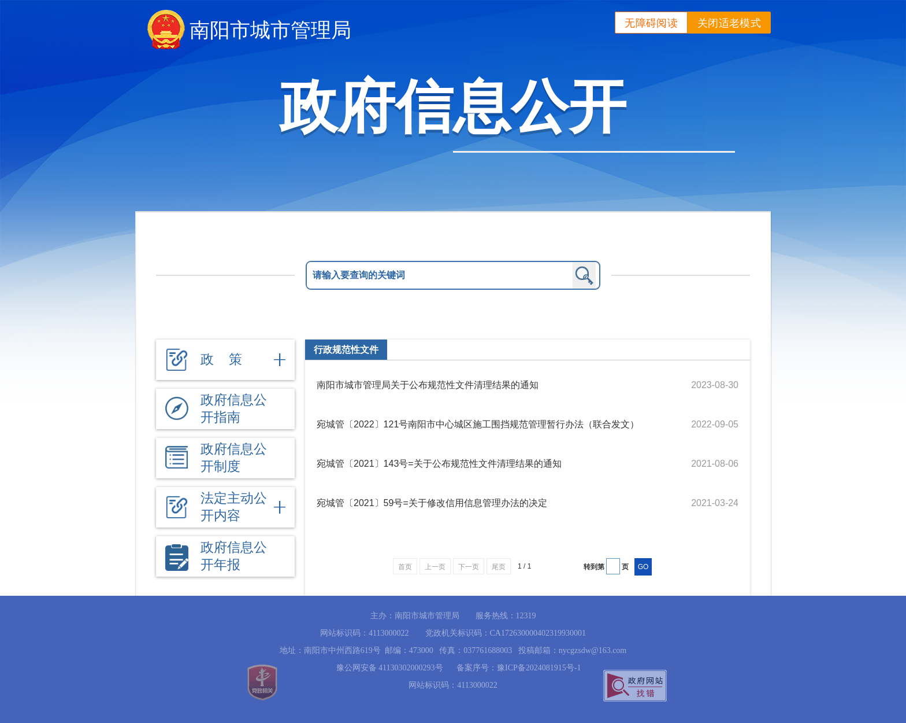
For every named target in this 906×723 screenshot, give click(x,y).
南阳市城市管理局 (270, 30)
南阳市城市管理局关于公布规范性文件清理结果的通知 (428, 385)
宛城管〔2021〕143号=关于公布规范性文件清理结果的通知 (439, 464)
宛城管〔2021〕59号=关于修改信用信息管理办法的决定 (432, 503)
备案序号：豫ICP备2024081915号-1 (518, 667)
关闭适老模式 (729, 23)
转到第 (594, 567)
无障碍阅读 (651, 23)
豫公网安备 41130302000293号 (385, 667)
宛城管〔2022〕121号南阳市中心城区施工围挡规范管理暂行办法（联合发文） (478, 424)
